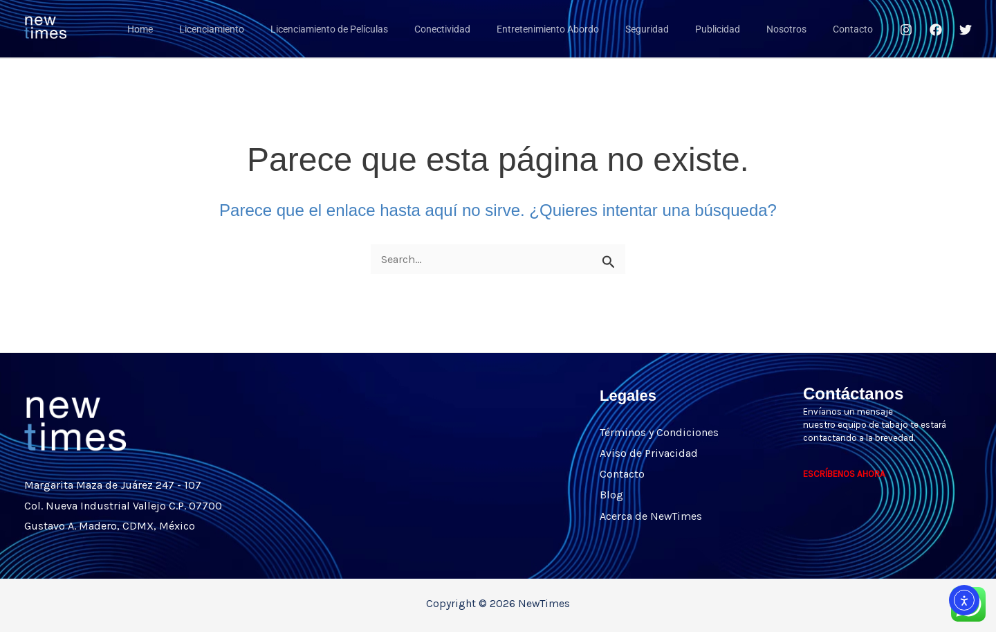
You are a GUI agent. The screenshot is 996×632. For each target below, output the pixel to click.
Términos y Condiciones (659, 432)
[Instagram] (906, 30)
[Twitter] (965, 30)
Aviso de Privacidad (649, 453)
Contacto (622, 473)
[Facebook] (936, 30)
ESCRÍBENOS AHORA (844, 474)
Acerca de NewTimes (651, 514)
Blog (611, 493)
